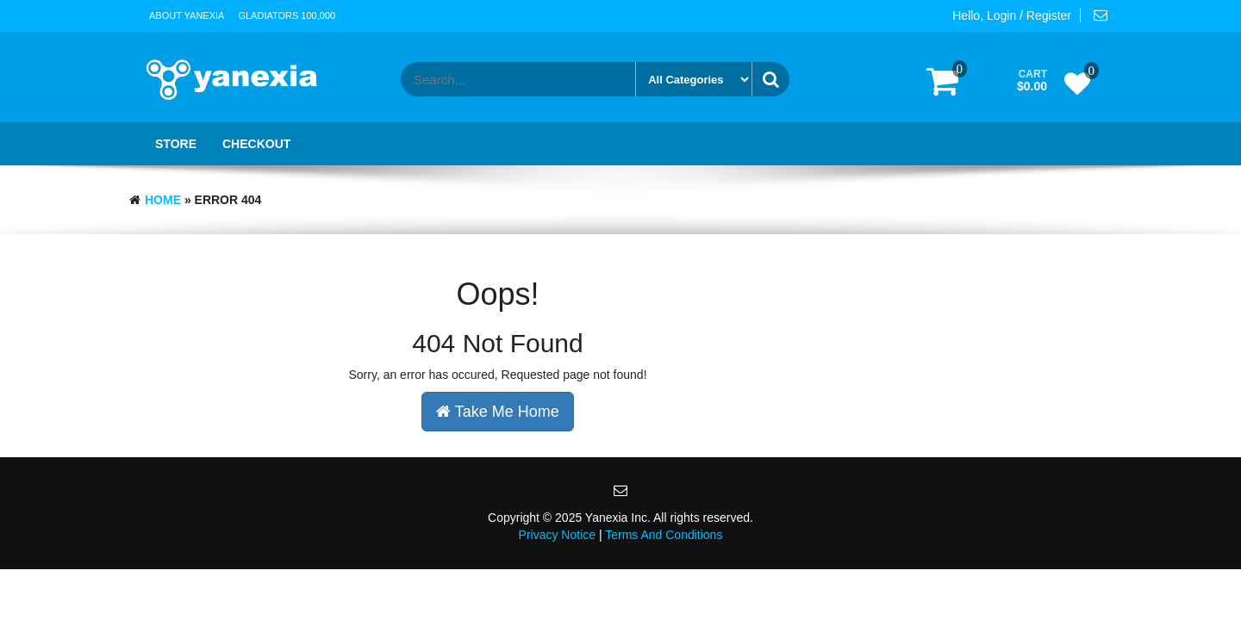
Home (163, 200)
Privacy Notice (557, 535)
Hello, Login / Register (1011, 15)
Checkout (256, 144)
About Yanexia (186, 15)
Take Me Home (497, 411)
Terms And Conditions (663, 535)
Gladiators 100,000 (286, 15)
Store (175, 144)
